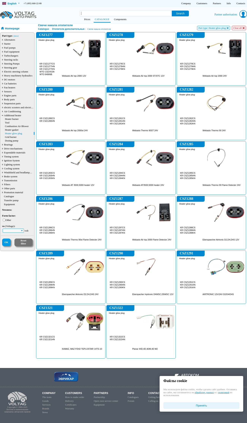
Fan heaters (9, 87)
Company (186, 3)
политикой (223, 392)
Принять (201, 405)
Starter (7, 43)
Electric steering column (16, 71)
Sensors (8, 91)
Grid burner (11, 137)
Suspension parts (12, 103)
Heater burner (12, 119)
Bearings (8, 144)
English (10, 3)
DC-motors (9, 79)
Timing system (11, 156)
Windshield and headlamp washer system (17, 172)
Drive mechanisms (13, 148)
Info (229, 3)
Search (180, 13)
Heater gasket (11, 129)
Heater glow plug (13, 133)
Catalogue (9, 196)
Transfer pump (11, 200)
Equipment (9, 204)
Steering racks (11, 59)
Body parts (9, 99)
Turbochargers (11, 55)
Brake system (10, 176)
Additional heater (12, 115)
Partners (217, 3)
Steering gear (10, 67)
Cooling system (11, 168)
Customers (202, 3)
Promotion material (13, 192)
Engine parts (10, 95)
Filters (7, 184)
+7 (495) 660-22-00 (33, 3)
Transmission (10, 180)
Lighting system (12, 164)
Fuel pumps (10, 47)
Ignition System (12, 160)
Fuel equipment (11, 51)
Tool (7, 122)
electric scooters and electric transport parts (18, 107)
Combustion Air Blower (17, 126)
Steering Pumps (12, 63)
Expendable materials (14, 152)
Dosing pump (11, 140)
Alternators (9, 39)
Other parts (9, 188)
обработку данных (204, 392)
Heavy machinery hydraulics (18, 75)
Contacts (241, 3)
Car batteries (10, 83)
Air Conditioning (12, 111)
